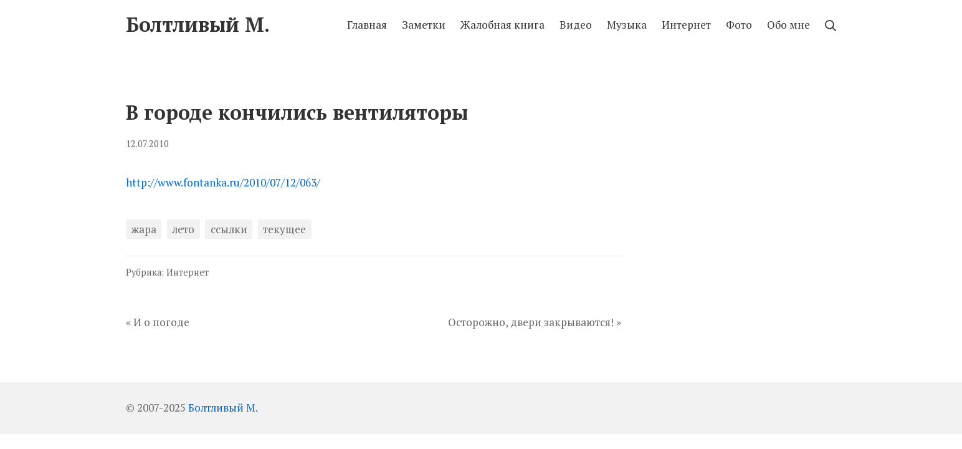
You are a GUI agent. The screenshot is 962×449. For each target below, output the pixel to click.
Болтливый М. (223, 407)
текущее (284, 229)
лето (183, 229)
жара (143, 229)
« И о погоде (157, 322)
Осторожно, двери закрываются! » (534, 322)
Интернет (187, 272)
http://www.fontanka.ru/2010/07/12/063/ (223, 182)
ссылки (229, 229)
